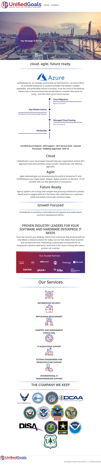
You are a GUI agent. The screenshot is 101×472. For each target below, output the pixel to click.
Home (46, 5)
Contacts (55, 5)
